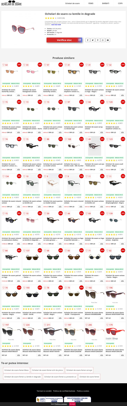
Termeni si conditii (44, 391)
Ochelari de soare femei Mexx (16, 370)
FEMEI (90, 3)
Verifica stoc (69, 40)
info (18, 95)
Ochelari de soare (72, 3)
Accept (72, 404)
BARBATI (105, 3)
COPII (120, 3)
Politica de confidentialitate (64, 391)
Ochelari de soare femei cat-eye (79, 370)
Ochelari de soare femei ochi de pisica (47, 370)
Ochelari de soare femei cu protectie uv (60, 377)
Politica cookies (83, 391)
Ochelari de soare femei (89, 377)
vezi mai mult (56, 25)
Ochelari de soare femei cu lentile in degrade (22, 377)
